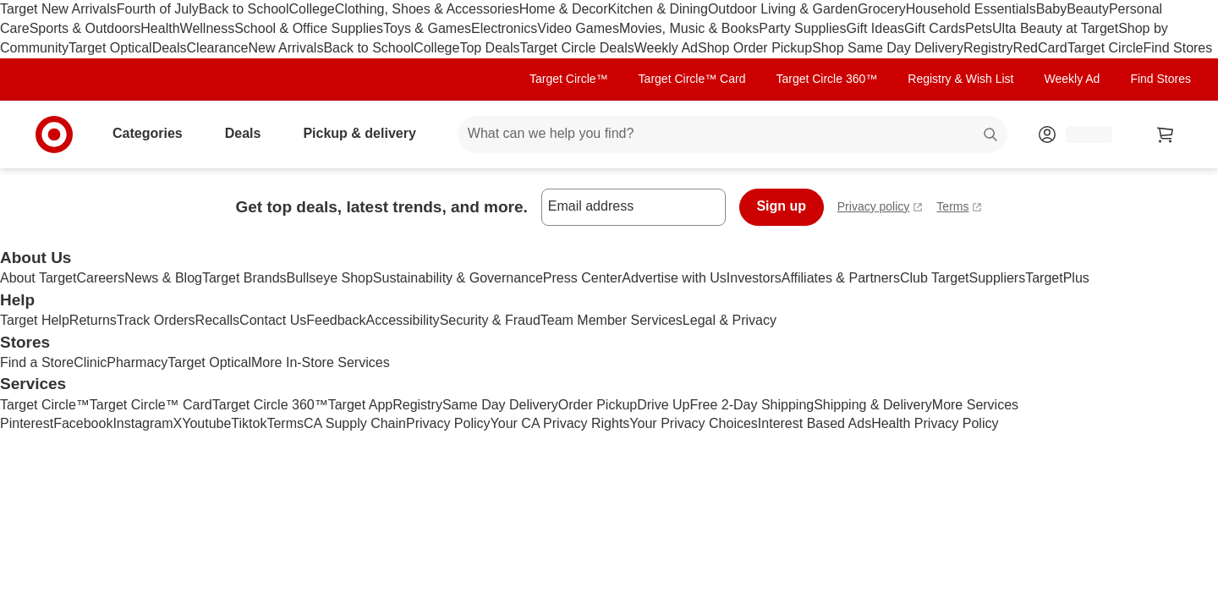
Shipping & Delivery (873, 405)
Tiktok (248, 423)
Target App (360, 405)
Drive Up (663, 405)
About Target (38, 278)
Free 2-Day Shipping (751, 405)
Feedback (335, 320)
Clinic (90, 362)
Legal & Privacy (729, 320)
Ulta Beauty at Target (1055, 28)
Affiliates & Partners (841, 278)
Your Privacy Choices (693, 423)
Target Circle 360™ (826, 78)
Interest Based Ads (814, 423)
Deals (169, 48)
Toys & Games (427, 28)
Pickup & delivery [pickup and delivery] (366, 133)
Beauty (1088, 9)
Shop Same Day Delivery (887, 48)
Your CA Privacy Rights (560, 423)
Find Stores (1177, 48)
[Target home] (54, 134)
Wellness (207, 28)
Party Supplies (802, 28)
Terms (285, 423)
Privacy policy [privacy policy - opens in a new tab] (880, 208)
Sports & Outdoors (85, 28)
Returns (93, 320)
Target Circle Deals (577, 48)
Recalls (217, 320)
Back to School (244, 9)
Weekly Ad (666, 48)
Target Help (34, 320)
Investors (754, 278)
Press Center (582, 278)
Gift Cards (934, 28)
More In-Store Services (320, 362)
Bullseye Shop (330, 278)
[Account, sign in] (1080, 134)
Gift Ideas (875, 28)
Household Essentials (971, 9)
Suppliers (996, 278)
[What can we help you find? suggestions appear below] (732, 134)
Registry (988, 48)
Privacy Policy (448, 423)
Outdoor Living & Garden (783, 9)
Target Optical (110, 48)
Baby (1051, 9)
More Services (975, 405)
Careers (100, 278)
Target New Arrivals (58, 9)
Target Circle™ (568, 78)
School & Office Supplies (308, 28)
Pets (978, 28)
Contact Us (272, 320)
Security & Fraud (490, 320)
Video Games (578, 28)
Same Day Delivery (500, 405)
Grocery (882, 9)
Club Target (934, 278)
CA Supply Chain (355, 423)
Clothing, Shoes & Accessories (427, 9)
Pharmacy (137, 362)
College (312, 9)
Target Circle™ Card (692, 78)
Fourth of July (158, 9)
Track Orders (156, 320)
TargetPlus (1057, 278)
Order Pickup (597, 405)
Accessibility (402, 320)
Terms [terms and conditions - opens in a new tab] (959, 208)
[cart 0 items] (1165, 134)
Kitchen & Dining (658, 9)
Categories (154, 133)
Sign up (781, 206)
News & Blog (163, 278)
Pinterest (26, 423)
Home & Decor (563, 9)
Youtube (206, 423)
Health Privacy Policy (934, 423)
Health (159, 28)
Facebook (82, 423)
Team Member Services (611, 320)
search (991, 135)
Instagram (142, 423)
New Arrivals (285, 48)
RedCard (1040, 48)
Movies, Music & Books (689, 28)
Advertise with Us (674, 278)
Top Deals (489, 48)
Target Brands (244, 278)
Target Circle (1105, 48)
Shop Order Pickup (755, 48)
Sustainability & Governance (458, 278)
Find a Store (37, 362)
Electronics (504, 28)
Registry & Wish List (960, 78)
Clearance (218, 48)
